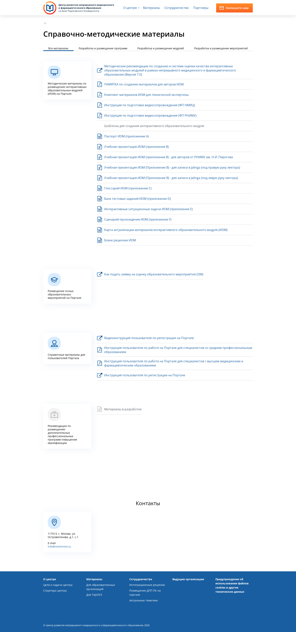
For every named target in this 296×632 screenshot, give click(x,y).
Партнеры (200, 8)
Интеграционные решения (147, 585)
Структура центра (55, 590)
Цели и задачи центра (57, 585)
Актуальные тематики (143, 600)
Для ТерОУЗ (94, 594)
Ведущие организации (188, 579)
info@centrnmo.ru (59, 546)
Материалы (151, 8)
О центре (130, 8)
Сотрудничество (176, 8)
